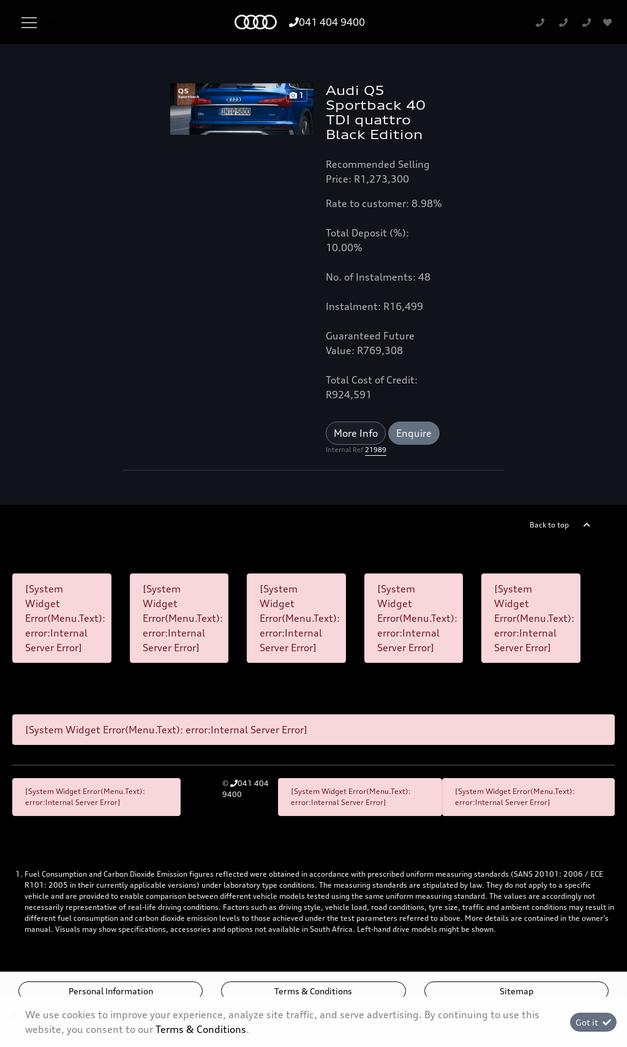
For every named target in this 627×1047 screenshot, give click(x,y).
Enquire (414, 433)
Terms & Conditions (313, 991)
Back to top (549, 524)
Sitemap (516, 991)
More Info (356, 433)
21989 (375, 449)
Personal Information (111, 991)
